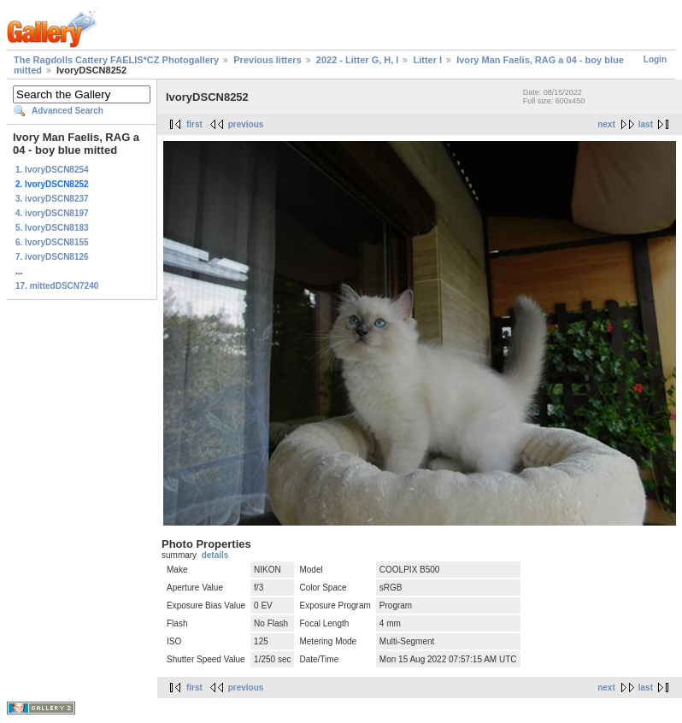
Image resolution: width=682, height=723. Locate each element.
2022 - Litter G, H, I (357, 60)
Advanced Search (67, 110)
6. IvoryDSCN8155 (52, 242)
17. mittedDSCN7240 (56, 286)
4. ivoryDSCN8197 (52, 213)
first (194, 124)
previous (246, 124)
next (606, 124)
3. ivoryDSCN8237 (52, 198)
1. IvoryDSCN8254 (52, 169)
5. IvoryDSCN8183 (52, 227)
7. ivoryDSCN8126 (52, 257)
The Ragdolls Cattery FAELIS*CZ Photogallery (116, 60)
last (645, 124)
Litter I (427, 60)
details (215, 555)
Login (655, 59)
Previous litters (267, 60)
